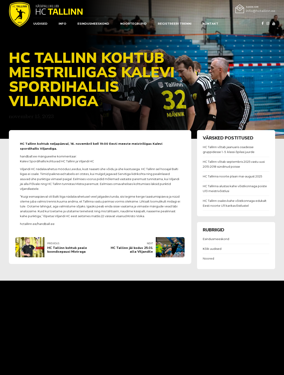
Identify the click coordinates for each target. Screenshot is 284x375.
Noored (208, 258)
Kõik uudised (212, 248)
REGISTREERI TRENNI (174, 23)
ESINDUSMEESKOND (93, 23)
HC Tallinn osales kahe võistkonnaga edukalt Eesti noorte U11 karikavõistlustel (234, 203)
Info (62, 23)
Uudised (40, 23)
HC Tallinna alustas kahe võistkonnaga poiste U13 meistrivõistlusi (235, 188)
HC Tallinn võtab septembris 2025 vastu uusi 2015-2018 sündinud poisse (234, 164)
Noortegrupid (133, 23)
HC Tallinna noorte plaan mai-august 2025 (232, 176)
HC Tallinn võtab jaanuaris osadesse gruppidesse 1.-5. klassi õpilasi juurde (228, 149)
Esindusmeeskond (216, 239)
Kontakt (210, 23)
